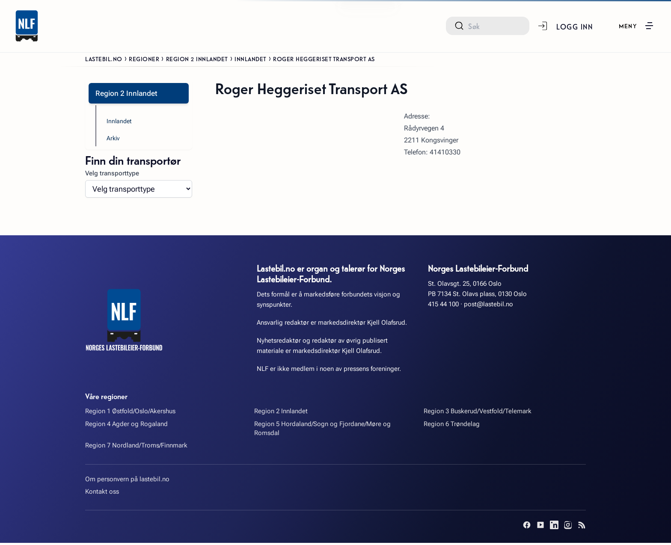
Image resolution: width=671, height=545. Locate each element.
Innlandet (251, 58)
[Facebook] (527, 527)
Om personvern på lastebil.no (127, 481)
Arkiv (114, 140)
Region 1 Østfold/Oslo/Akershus (130, 413)
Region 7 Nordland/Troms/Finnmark (136, 447)
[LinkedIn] (554, 527)
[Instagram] (568, 527)
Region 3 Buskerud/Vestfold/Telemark (477, 413)
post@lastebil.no (488, 306)
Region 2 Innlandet (197, 58)
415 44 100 (443, 306)
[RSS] (581, 527)
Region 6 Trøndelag (452, 425)
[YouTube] (540, 527)
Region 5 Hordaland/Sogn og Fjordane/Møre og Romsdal (322, 430)
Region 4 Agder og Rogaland (126, 425)
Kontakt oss (102, 494)
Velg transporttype (112, 175)
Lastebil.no (103, 58)
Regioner (144, 58)
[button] (636, 25)
